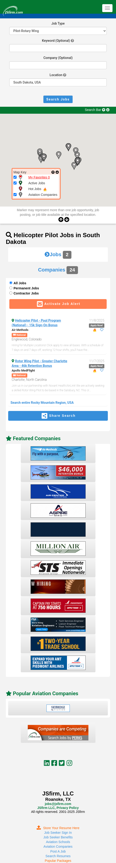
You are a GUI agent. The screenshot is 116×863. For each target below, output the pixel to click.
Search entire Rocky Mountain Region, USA (42, 402)
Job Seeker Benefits (58, 837)
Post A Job (58, 851)
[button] (58, 155)
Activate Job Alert (58, 304)
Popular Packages (58, 861)
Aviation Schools (58, 842)
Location (56, 75)
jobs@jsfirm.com (58, 804)
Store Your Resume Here (58, 828)
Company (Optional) (58, 58)
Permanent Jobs (26, 288)
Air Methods (20, 330)
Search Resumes (58, 856)
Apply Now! (96, 325)
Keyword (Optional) (56, 40)
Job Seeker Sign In (58, 832)
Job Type (58, 23)
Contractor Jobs (26, 293)
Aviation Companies (57, 846)
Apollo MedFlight (23, 370)
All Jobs (20, 283)
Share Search (58, 416)
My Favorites (39, 177)
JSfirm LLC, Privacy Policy (58, 808)
